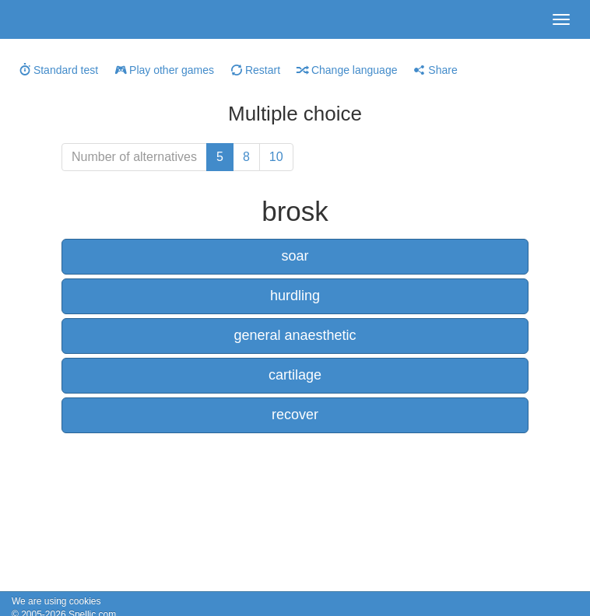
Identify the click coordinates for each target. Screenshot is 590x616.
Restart (255, 70)
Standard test (58, 70)
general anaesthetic (295, 335)
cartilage (295, 375)
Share (435, 70)
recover (295, 414)
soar (294, 256)
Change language (347, 70)
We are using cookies (56, 601)
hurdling (295, 295)
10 (276, 156)
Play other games (164, 70)
